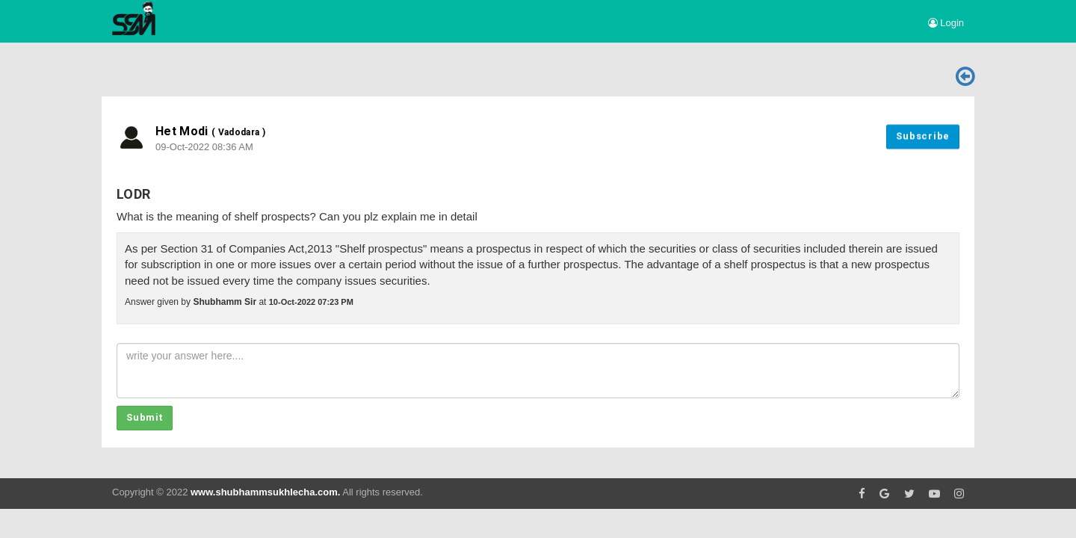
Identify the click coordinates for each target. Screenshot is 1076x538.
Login (946, 22)
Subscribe (923, 134)
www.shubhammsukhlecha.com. (265, 492)
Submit (144, 417)
